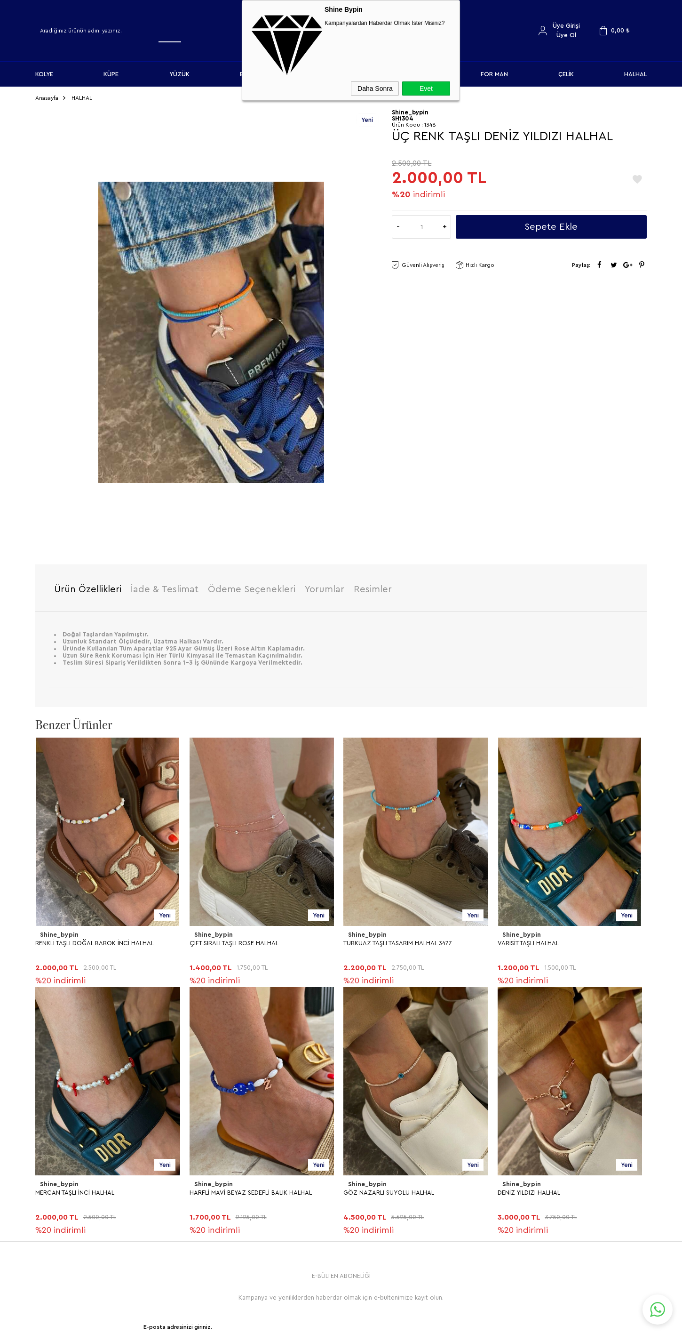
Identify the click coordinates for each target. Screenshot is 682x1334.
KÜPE (111, 74)
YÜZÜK (179, 74)
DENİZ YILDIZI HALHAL (66, 1188)
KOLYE (44, 74)
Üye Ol (566, 35)
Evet (426, 88)
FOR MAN (494, 74)
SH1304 (402, 115)
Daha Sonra (375, 88)
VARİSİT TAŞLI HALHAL (528, 939)
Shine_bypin (58, 931)
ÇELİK (566, 74)
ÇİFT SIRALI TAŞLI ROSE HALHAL (234, 939)
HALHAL (635, 74)
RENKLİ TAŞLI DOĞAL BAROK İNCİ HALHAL (94, 939)
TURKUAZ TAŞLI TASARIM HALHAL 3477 (397, 939)
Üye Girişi (566, 26)
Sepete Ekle (551, 223)
